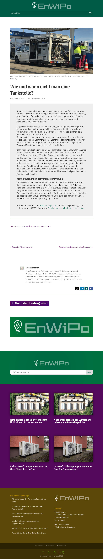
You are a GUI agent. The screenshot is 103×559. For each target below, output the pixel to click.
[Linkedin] (59, 552)
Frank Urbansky (20, 98)
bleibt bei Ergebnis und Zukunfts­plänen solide (30, 528)
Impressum (39, 546)
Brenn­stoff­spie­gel (48, 205)
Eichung (36, 226)
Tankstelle (15, 226)
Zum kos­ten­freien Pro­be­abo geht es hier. (66, 208)
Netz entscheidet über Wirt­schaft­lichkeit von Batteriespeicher (29, 421)
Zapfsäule (46, 226)
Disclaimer (50, 546)
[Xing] (62, 552)
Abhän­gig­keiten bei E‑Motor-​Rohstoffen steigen (29, 533)
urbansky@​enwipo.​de (67, 527)
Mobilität (26, 226)
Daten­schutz (61, 546)
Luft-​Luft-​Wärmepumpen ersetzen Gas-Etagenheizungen (29, 468)
